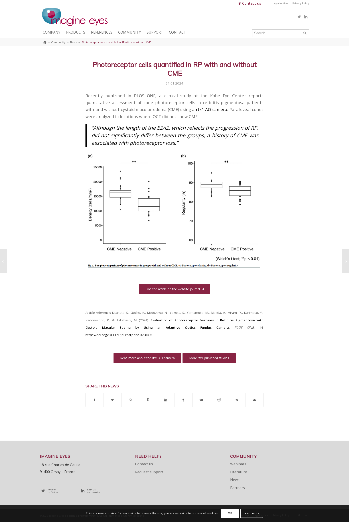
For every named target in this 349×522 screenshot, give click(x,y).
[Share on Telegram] (237, 400)
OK (230, 513)
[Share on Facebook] (94, 400)
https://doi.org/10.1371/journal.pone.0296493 (118, 335)
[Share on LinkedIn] (165, 400)
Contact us (251, 3)
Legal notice (280, 3)
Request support (149, 472)
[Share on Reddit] (219, 400)
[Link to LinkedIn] (305, 16)
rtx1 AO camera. (212, 109)
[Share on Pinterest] (148, 400)
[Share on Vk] (201, 400)
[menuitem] (280, 3)
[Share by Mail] (254, 400)
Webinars (238, 464)
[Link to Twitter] (299, 16)
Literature (238, 472)
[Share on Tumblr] (183, 400)
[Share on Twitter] (112, 400)
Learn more (252, 513)
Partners (237, 487)
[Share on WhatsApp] (130, 400)
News (234, 479)
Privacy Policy (300, 3)
